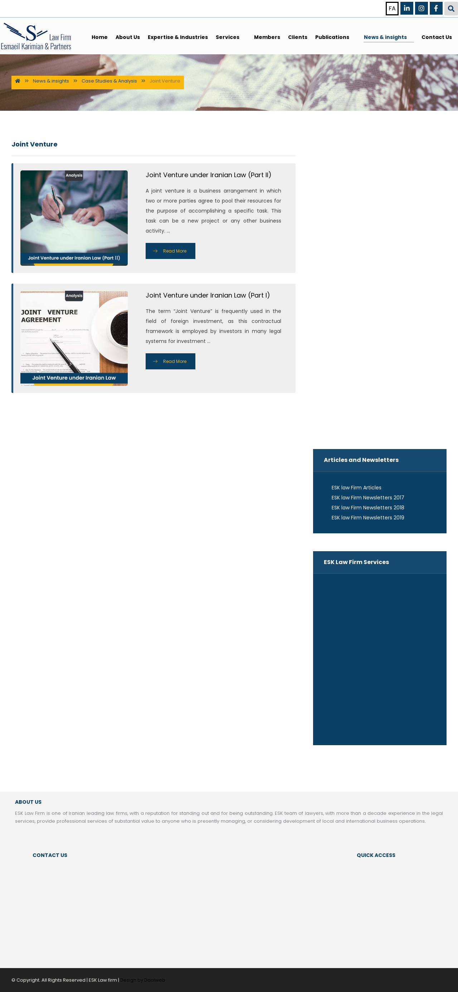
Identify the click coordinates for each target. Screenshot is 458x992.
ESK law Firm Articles (352, 487)
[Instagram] (421, 8)
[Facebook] (436, 8)
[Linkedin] (406, 8)
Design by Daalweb (142, 980)
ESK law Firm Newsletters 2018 (364, 507)
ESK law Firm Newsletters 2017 (364, 497)
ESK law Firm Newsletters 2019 (364, 517)
